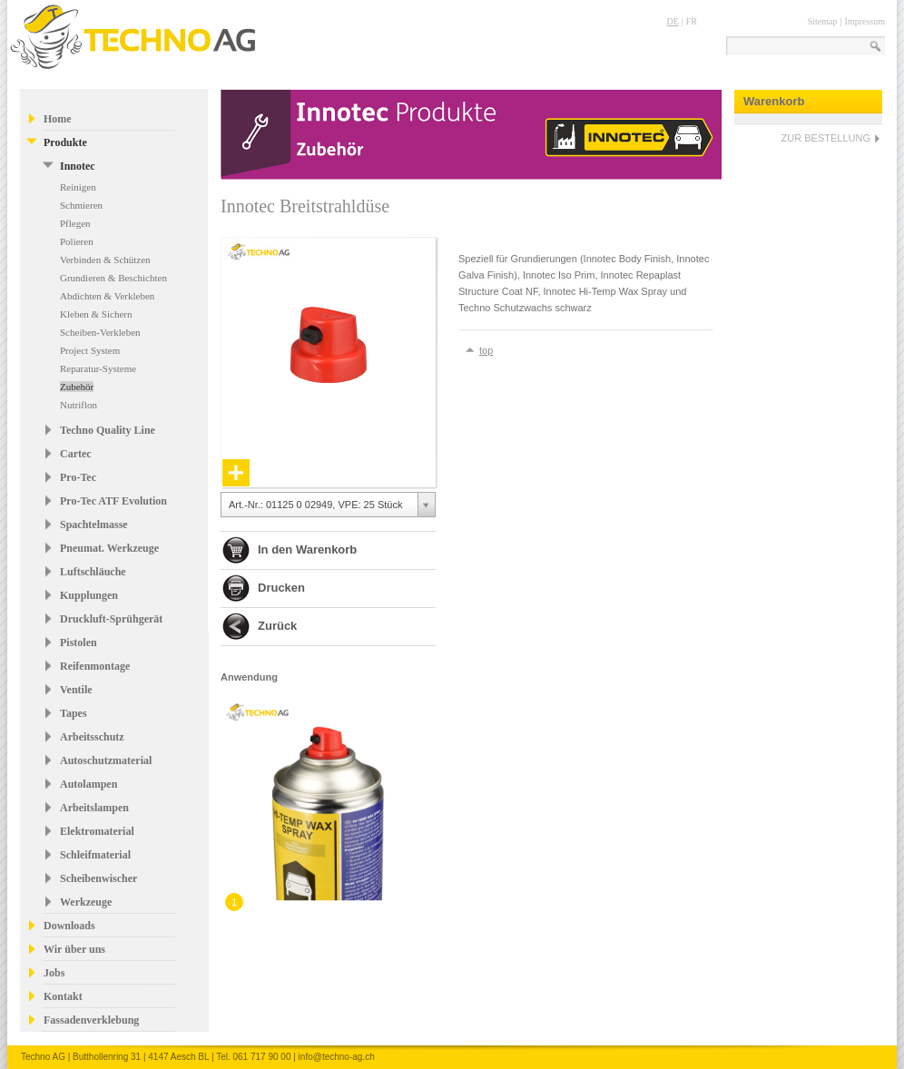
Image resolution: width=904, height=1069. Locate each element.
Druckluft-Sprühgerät (111, 619)
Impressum (865, 21)
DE (672, 21)
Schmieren (81, 205)
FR (691, 21)
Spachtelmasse (94, 524)
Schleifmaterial (95, 854)
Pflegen (75, 223)
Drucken (281, 587)
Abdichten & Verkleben (107, 295)
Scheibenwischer (98, 878)
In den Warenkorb (307, 549)
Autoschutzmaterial (106, 760)
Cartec (76, 453)
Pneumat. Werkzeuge (109, 548)
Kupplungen (89, 595)
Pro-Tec (78, 477)
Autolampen (88, 784)
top (486, 350)
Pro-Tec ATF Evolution (113, 501)
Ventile (76, 689)
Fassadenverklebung (91, 1020)
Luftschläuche (93, 571)
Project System (90, 350)
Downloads (69, 925)
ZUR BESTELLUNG (825, 137)
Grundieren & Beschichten (113, 277)
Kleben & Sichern (96, 314)
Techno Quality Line (107, 430)
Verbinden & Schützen (105, 259)
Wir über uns (74, 949)
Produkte (65, 142)
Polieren (76, 241)
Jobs (54, 972)
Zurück (277, 626)
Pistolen (78, 642)
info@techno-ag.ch (337, 1057)
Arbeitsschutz (92, 737)
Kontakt (63, 996)
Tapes (73, 713)
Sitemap (823, 21)
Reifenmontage (95, 666)
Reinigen (78, 186)
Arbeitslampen (94, 807)
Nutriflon (78, 404)
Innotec (77, 166)
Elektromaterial (97, 831)
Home (58, 119)
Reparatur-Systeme (98, 368)
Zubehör (76, 386)
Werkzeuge (86, 902)
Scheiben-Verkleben (100, 332)
